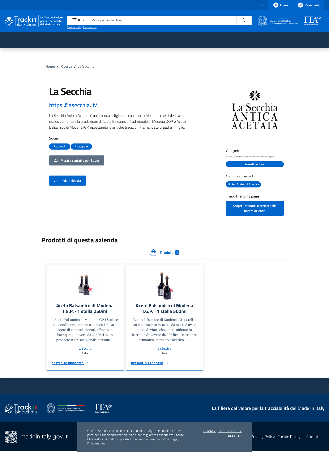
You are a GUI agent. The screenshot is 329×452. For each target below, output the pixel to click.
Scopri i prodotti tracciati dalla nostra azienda (255, 208)
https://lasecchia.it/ (73, 105)
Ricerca (66, 66)
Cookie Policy (230, 431)
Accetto (235, 435)
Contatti (313, 437)
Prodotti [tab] (164, 252)
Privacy (209, 431)
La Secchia (84, 349)
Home (50, 66)
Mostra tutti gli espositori (82, 27)
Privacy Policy (263, 437)
